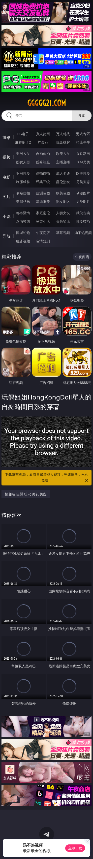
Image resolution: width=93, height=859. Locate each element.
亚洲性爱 (23, 173)
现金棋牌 (63, 142)
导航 (6, 236)
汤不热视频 (83, 232)
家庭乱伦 (43, 212)
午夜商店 (43, 232)
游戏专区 (83, 133)
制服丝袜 (23, 181)
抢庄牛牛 (83, 142)
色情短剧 (43, 241)
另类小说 (43, 221)
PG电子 (23, 133)
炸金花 (43, 142)
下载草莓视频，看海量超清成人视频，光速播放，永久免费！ (47, 477)
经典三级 (43, 181)
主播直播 (63, 162)
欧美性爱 (83, 173)
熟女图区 (63, 201)
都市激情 (23, 212)
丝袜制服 (43, 162)
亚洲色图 (43, 193)
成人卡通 (63, 173)
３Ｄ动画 (83, 153)
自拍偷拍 (43, 153)
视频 (6, 157)
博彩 (6, 137)
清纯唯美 (43, 201)
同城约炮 (23, 232)
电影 (6, 177)
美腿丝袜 (23, 201)
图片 (6, 196)
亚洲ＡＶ (23, 153)
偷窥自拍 (23, 193)
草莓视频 (63, 232)
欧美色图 (63, 193)
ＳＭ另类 (83, 162)
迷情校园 (23, 221)
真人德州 (43, 133)
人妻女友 (63, 212)
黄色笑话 (63, 221)
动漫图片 (83, 193)
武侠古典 (83, 212)
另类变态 (83, 181)
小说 (6, 216)
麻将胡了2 (23, 142)
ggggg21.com (46, 103)
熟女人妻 (23, 162)
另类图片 (83, 201)
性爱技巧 (83, 221)
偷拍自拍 (43, 173)
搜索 (81, 115)
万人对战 (63, 133)
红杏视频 (23, 241)
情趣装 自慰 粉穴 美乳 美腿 (26, 494)
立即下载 (75, 848)
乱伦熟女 (63, 181)
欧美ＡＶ (63, 153)
